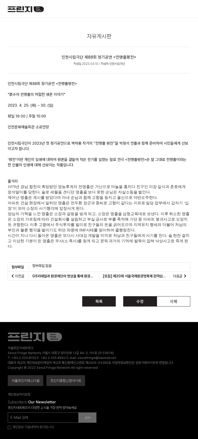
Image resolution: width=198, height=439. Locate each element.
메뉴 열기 (186, 9)
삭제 (173, 301)
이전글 (19, 276)
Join (87, 418)
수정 (140, 301)
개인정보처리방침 (19, 394)
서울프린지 (26, 11)
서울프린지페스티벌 (25, 381)
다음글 (177, 276)
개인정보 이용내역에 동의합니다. (33, 427)
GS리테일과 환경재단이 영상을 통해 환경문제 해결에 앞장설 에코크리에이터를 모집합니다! (95, 276)
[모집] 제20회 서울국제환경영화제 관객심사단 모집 (139, 276)
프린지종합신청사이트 (65, 381)
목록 (99, 301)
